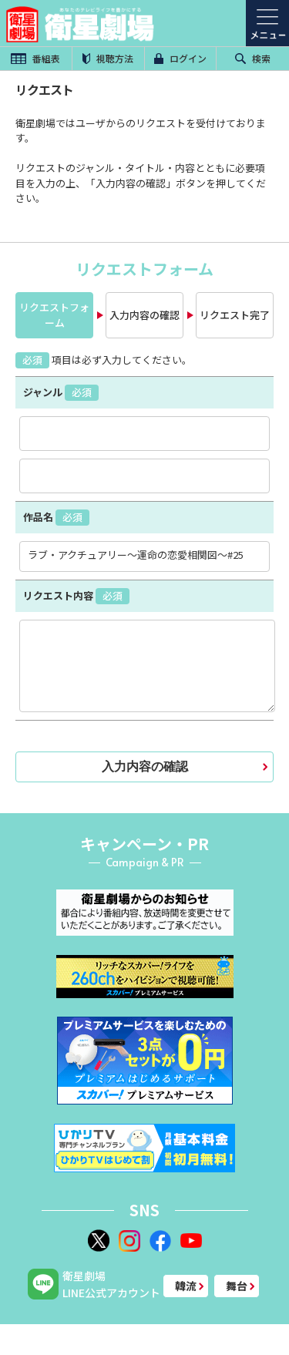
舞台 (236, 1285)
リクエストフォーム (54, 315)
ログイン (180, 58)
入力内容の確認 (144, 315)
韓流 (186, 1285)
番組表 (35, 58)
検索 (253, 58)
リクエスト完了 (235, 315)
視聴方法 (107, 58)
